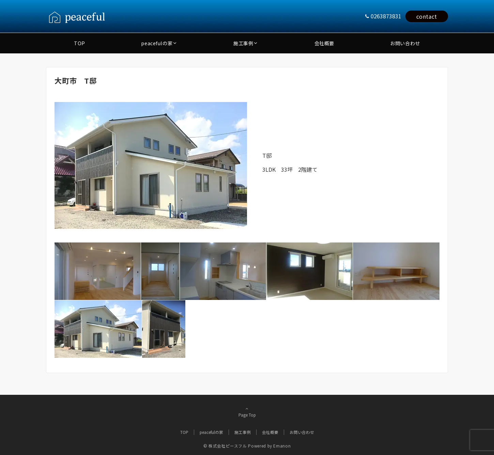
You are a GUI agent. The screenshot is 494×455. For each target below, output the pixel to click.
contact (426, 16)
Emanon (282, 446)
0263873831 (386, 16)
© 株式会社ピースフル (225, 446)
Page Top (247, 412)
